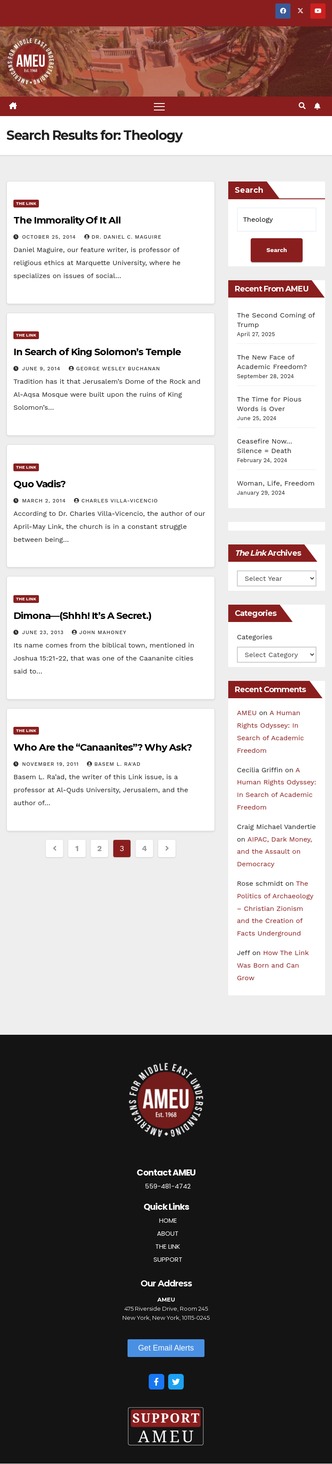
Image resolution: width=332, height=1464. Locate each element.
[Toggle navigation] (159, 106)
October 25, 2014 (50, 237)
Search (249, 190)
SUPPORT (167, 1259)
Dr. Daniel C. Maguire (123, 237)
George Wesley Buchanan (114, 369)
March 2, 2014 (45, 501)
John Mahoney (99, 632)
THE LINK (167, 1246)
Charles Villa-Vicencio (116, 501)
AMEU (247, 713)
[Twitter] (176, 1382)
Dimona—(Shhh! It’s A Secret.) (82, 616)
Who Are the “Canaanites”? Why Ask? (102, 747)
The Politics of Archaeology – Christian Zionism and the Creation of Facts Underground (275, 908)
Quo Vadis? (39, 484)
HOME (168, 1220)
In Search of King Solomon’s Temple (97, 352)
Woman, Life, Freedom (276, 483)
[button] (302, 106)
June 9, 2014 (42, 369)
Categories (254, 637)
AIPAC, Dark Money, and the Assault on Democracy (274, 851)
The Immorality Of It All (67, 221)
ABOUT (168, 1233)
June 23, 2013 (44, 632)
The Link (26, 203)
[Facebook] (156, 1382)
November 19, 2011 (51, 764)
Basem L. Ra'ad (113, 764)
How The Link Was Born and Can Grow (273, 965)
